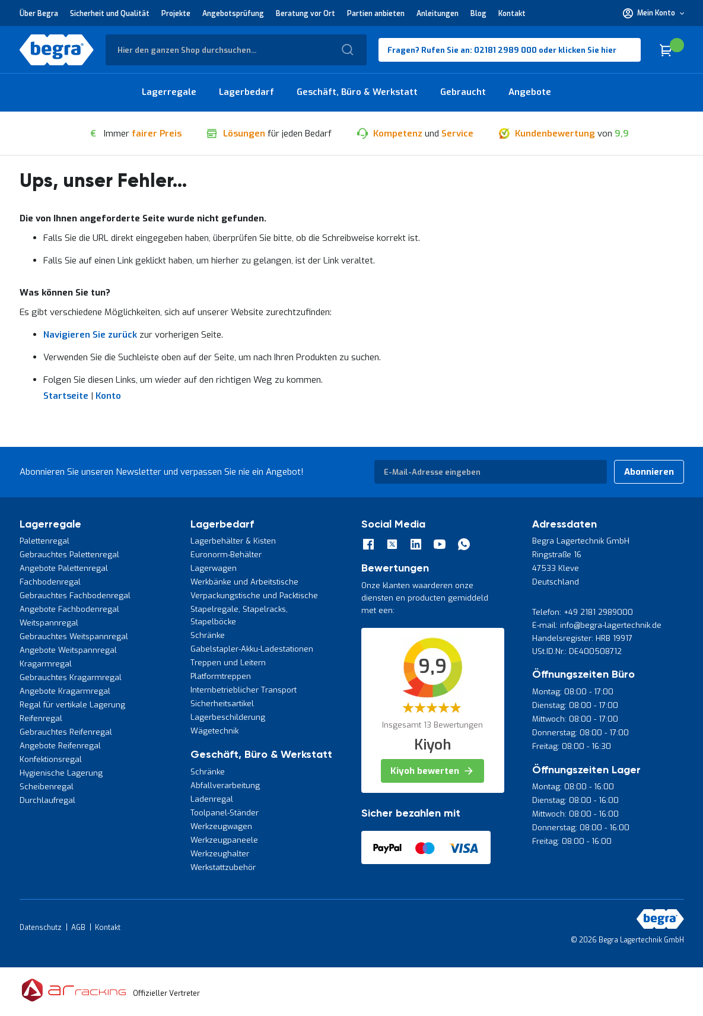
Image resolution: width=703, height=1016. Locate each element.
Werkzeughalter (219, 854)
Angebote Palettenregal (64, 568)
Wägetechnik (214, 731)
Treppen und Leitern (228, 663)
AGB (78, 927)
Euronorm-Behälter (226, 555)
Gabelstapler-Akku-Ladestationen (251, 649)
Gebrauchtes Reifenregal (66, 732)
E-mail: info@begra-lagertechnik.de (596, 625)
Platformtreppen (220, 676)
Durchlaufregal (47, 800)
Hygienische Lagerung (61, 773)
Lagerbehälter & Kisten (233, 541)
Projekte (175, 13)
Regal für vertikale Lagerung (72, 705)
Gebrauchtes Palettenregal (69, 555)
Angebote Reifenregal (60, 746)
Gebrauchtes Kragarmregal (71, 677)
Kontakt (512, 13)
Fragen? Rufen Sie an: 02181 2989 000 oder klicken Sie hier (501, 50)
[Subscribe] (649, 472)
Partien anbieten (376, 13)
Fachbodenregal (50, 582)
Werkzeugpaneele (224, 840)
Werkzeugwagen (221, 826)
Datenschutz (41, 927)
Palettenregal (44, 541)
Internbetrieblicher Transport (243, 690)
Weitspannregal (49, 623)
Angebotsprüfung (233, 13)
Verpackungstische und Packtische (254, 595)
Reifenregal (41, 718)
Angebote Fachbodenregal (69, 609)
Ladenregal (211, 799)
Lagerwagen (213, 568)
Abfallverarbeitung (225, 785)
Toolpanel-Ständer (224, 813)
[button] (653, 13)
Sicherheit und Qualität (109, 13)
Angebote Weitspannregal (68, 650)
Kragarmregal (46, 664)
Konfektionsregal (51, 759)
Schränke (207, 635)
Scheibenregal (47, 787)
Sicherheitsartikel (222, 703)
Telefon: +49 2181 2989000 (582, 612)
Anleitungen (437, 13)
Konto (108, 396)
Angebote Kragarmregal (65, 691)
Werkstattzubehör (223, 867)
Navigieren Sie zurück (90, 335)
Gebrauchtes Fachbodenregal (75, 595)
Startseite (65, 396)
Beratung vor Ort (305, 13)
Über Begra (39, 13)
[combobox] (236, 49)
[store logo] (57, 49)
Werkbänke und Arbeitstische (244, 582)
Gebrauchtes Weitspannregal (74, 636)
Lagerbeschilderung (227, 717)
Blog (478, 13)
